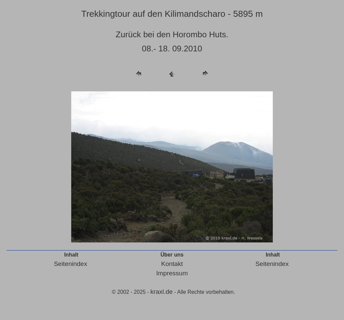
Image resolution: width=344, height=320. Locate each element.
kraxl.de (161, 291)
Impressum (172, 273)
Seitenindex (70, 263)
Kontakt (172, 263)
